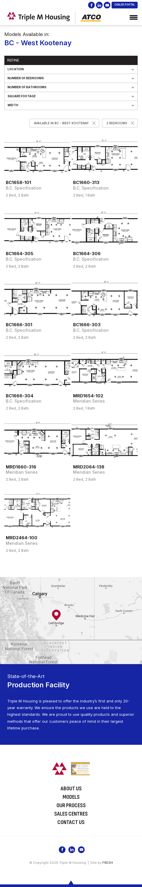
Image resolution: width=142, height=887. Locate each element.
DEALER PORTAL (124, 4)
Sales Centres (71, 813)
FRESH (107, 863)
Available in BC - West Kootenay (61, 123)
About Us (71, 788)
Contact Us (71, 822)
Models (71, 797)
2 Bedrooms (117, 123)
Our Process (71, 805)
